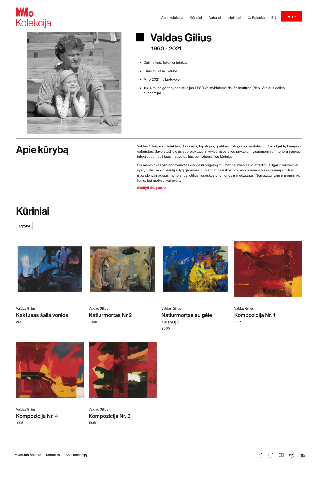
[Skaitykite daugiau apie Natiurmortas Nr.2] (123, 269)
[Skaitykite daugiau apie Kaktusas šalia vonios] (50, 269)
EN (273, 17)
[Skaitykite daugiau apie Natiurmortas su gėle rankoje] (195, 269)
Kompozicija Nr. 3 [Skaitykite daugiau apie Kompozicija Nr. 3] (110, 416)
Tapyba (24, 226)
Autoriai (214, 17)
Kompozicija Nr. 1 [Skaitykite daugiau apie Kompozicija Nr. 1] (254, 315)
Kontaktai (53, 455)
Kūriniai (196, 17)
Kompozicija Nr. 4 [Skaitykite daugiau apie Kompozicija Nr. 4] (37, 416)
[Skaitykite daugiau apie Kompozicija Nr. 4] (50, 370)
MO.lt (292, 17)
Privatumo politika (27, 455)
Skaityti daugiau (151, 188)
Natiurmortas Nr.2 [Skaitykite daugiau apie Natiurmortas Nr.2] (110, 315)
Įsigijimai (234, 17)
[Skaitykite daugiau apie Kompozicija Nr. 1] (268, 269)
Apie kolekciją (172, 17)
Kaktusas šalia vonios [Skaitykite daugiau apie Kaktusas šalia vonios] (42, 315)
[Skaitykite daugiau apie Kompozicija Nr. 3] (123, 370)
